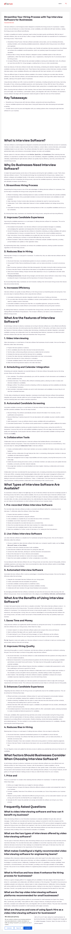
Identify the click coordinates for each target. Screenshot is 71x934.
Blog (59, 3)
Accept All (27, 928)
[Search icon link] (66, 4)
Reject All (18, 928)
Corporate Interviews (10, 22)
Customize (9, 928)
